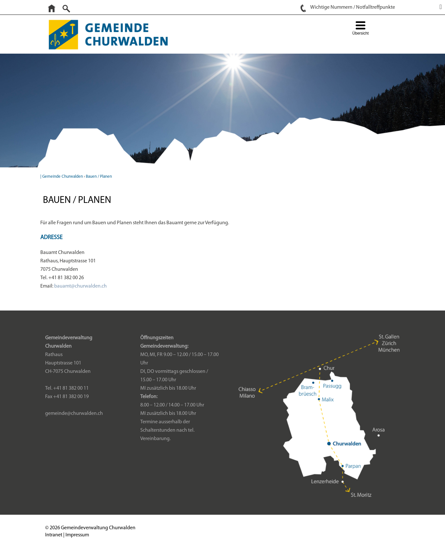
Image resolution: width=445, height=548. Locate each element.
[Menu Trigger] (360, 29)
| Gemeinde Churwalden (61, 176)
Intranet (53, 535)
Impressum (77, 535)
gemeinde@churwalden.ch (74, 413)
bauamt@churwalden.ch (80, 286)
